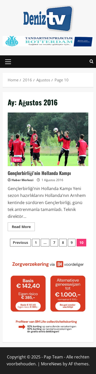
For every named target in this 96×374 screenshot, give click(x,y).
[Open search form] (91, 61)
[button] (8, 61)
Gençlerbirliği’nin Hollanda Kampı (48, 139)
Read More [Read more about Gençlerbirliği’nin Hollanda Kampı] (23, 225)
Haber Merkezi (23, 180)
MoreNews (51, 364)
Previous (20, 242)
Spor (16, 159)
